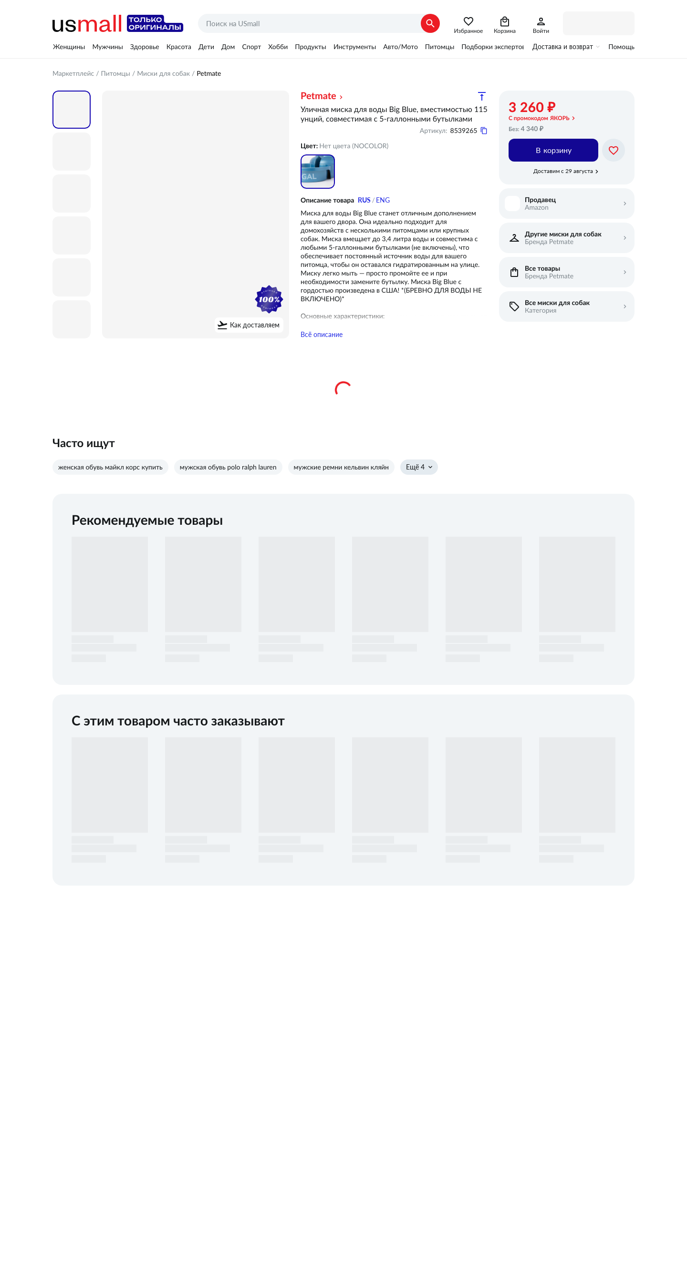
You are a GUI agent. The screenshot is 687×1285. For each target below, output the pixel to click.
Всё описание (322, 337)
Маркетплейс (73, 73)
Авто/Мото (400, 47)
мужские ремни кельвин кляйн (341, 469)
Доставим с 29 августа (563, 171)
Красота (179, 47)
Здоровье (144, 47)
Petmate (318, 96)
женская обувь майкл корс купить (110, 469)
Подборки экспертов (493, 47)
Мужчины (107, 47)
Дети (206, 47)
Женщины (69, 47)
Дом (228, 47)
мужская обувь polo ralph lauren (228, 469)
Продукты (310, 47)
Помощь (621, 47)
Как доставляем (255, 325)
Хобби (278, 47)
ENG (383, 200)
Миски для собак (163, 73)
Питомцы (439, 47)
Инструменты (354, 47)
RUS (364, 200)
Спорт (251, 47)
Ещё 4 (415, 469)
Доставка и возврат (562, 47)
